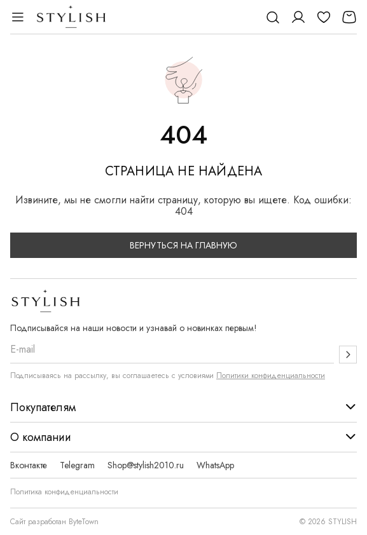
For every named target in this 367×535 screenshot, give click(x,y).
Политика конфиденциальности (64, 492)
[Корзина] (349, 17)
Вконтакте (28, 465)
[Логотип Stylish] (71, 17)
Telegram (77, 465)
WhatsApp (215, 465)
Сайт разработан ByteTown (54, 521)
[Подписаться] (348, 354)
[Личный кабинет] (298, 17)
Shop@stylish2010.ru (145, 465)
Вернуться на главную (183, 245)
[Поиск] (272, 17)
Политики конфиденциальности (270, 375)
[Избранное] (323, 17)
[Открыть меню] (17, 17)
